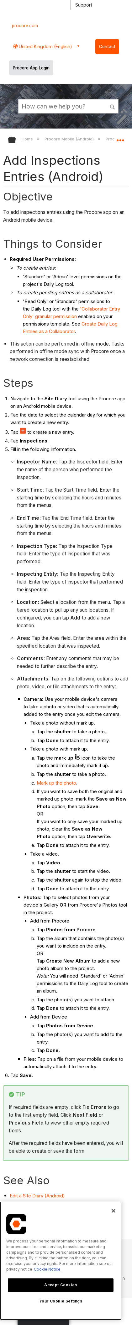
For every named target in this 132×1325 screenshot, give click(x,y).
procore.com (25, 25)
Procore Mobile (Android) (70, 138)
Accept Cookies (60, 1284)
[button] (113, 106)
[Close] (113, 1211)
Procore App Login (31, 67)
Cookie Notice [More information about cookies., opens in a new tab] (47, 1269)
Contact (107, 46)
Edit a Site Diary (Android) (37, 1196)
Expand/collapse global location (120, 138)
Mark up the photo (56, 783)
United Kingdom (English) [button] (45, 46)
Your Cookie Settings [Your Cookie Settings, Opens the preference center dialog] (60, 1301)
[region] (60, 1260)
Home (28, 138)
